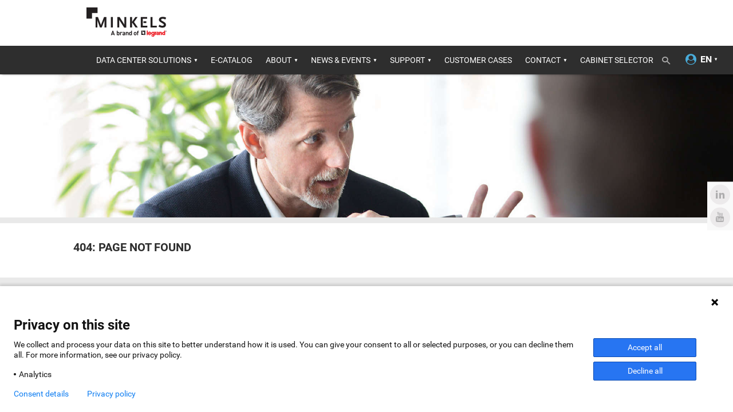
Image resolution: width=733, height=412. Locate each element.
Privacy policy (111, 393)
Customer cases (478, 60)
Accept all (645, 347)
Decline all (645, 370)
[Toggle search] (670, 58)
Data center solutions (143, 60)
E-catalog (232, 60)
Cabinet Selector (616, 60)
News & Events (341, 60)
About (278, 60)
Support (407, 60)
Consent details (41, 393)
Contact (543, 60)
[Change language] (706, 60)
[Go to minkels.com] (126, 22)
